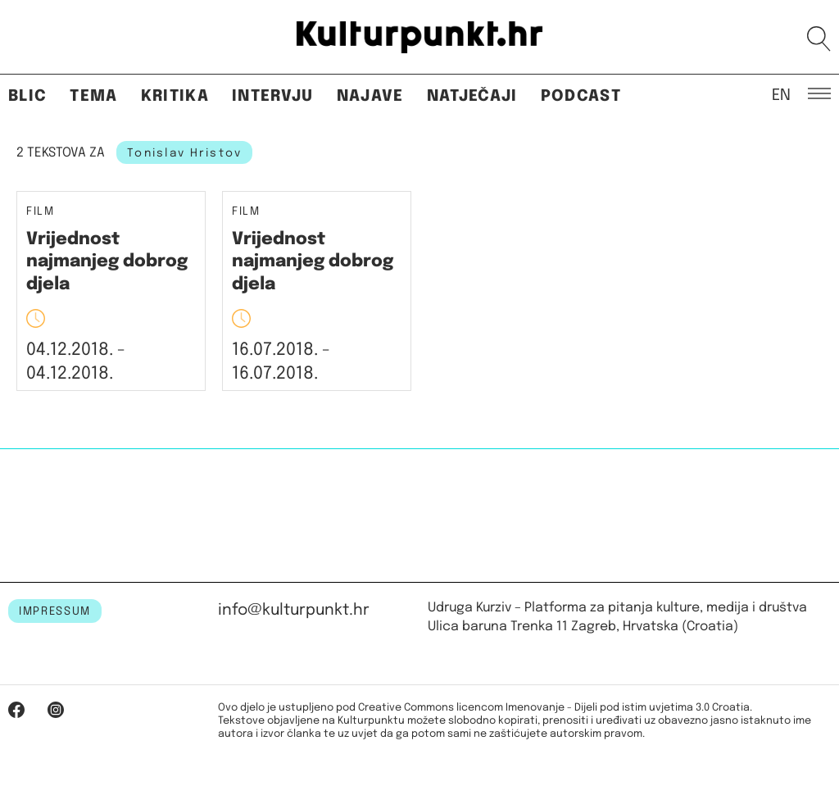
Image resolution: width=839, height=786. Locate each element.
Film (40, 212)
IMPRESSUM (55, 611)
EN (781, 94)
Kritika (175, 96)
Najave (370, 96)
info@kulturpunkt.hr (294, 610)
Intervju (273, 96)
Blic (27, 96)
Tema (93, 96)
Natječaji (472, 96)
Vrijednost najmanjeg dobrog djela (107, 261)
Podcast (581, 96)
